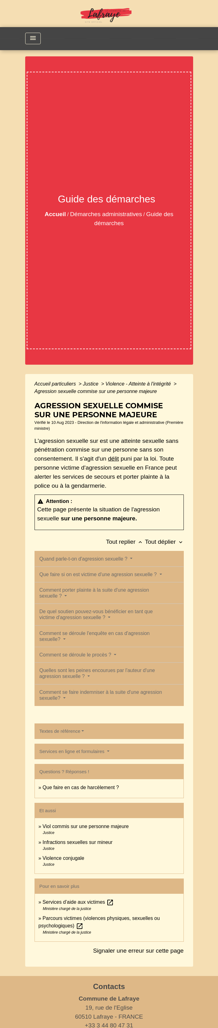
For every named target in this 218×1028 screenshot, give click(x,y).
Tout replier (125, 541)
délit (113, 458)
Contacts (109, 986)
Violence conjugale (63, 858)
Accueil (55, 214)
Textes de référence (60, 731)
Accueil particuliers (56, 383)
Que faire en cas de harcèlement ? (81, 787)
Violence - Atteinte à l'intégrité (138, 383)
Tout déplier (164, 541)
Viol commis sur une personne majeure (86, 826)
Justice (91, 383)
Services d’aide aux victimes (78, 902)
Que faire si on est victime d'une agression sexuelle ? (98, 574)
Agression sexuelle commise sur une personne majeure (96, 391)
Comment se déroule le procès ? (76, 654)
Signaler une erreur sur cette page (138, 950)
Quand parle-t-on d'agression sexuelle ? (84, 558)
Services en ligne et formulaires (72, 751)
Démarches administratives (106, 214)
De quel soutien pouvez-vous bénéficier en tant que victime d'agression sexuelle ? (96, 614)
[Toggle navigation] (33, 38)
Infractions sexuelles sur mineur (78, 842)
